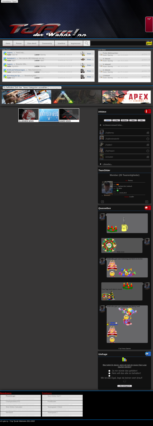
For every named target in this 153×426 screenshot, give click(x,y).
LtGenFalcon (14, 72)
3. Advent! (107, 64)
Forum (18, 43)
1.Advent (106, 76)
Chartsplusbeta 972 (13, 402)
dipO (11, 61)
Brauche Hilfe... (21, 64)
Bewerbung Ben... (31, 76)
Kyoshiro (12, 66)
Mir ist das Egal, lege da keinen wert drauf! (121, 378)
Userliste (61, 43)
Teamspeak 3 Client (55, 407)
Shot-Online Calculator (14, 407)
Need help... (20, 53)
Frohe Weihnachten (110, 53)
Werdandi (9, 413)
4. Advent (106, 59)
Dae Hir (12, 55)
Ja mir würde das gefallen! (125, 371)
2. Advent (106, 70)
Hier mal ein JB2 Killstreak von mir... (32, 58)
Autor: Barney (108, 55)
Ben (11, 78)
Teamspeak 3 (52, 413)
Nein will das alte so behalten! (126, 373)
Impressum (75, 43)
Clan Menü (31, 43)
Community (47, 43)
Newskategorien (55, 88)
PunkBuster (52, 402)
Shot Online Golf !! (54, 396)
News (7, 43)
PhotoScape (10, 396)
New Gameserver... (35, 70)
